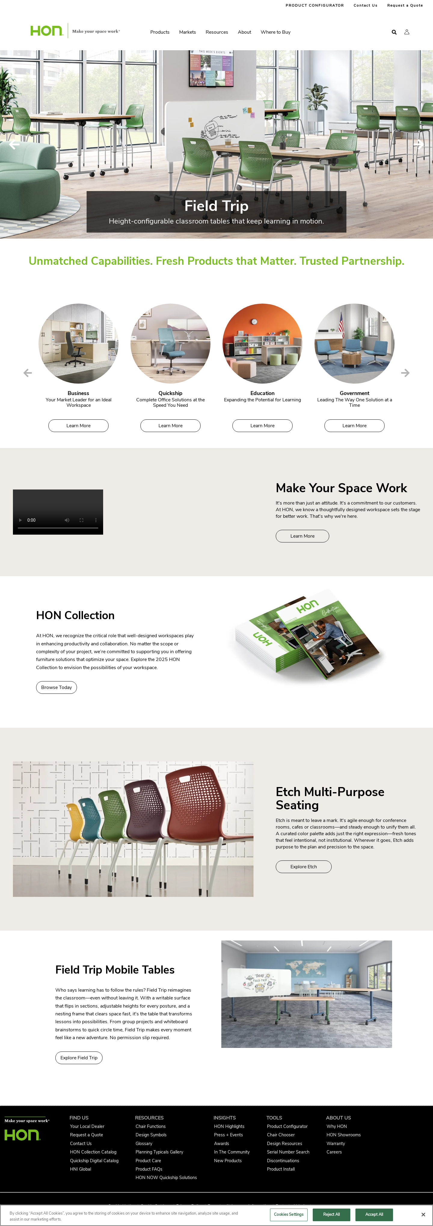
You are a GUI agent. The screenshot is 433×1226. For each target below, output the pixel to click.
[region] (216, 1215)
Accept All (374, 1214)
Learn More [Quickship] (170, 425)
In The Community (232, 1152)
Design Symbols (151, 1135)
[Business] (78, 344)
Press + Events (228, 1135)
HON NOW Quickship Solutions (166, 1178)
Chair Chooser (281, 1135)
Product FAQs (149, 1169)
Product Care (148, 1161)
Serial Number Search (288, 1152)
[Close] (423, 1214)
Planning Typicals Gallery (159, 1152)
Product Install (281, 1169)
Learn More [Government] (354, 425)
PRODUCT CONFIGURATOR (315, 5)
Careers (334, 1152)
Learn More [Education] (262, 425)
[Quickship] (170, 344)
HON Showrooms (344, 1135)
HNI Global (80, 1169)
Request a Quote (405, 5)
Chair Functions (151, 1126)
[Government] (355, 344)
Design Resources (284, 1144)
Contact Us (366, 5)
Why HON (337, 1126)
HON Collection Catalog (93, 1152)
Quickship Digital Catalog (94, 1161)
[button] (406, 32)
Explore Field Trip (78, 1058)
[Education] (262, 344)
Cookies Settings (288, 1214)
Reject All (331, 1214)
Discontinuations (283, 1161)
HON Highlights (229, 1126)
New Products (228, 1161)
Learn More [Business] (78, 425)
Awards (221, 1144)
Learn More (302, 536)
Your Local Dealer (87, 1126)
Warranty (336, 1144)
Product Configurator (287, 1126)
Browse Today (56, 687)
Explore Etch (303, 866)
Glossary (144, 1144)
